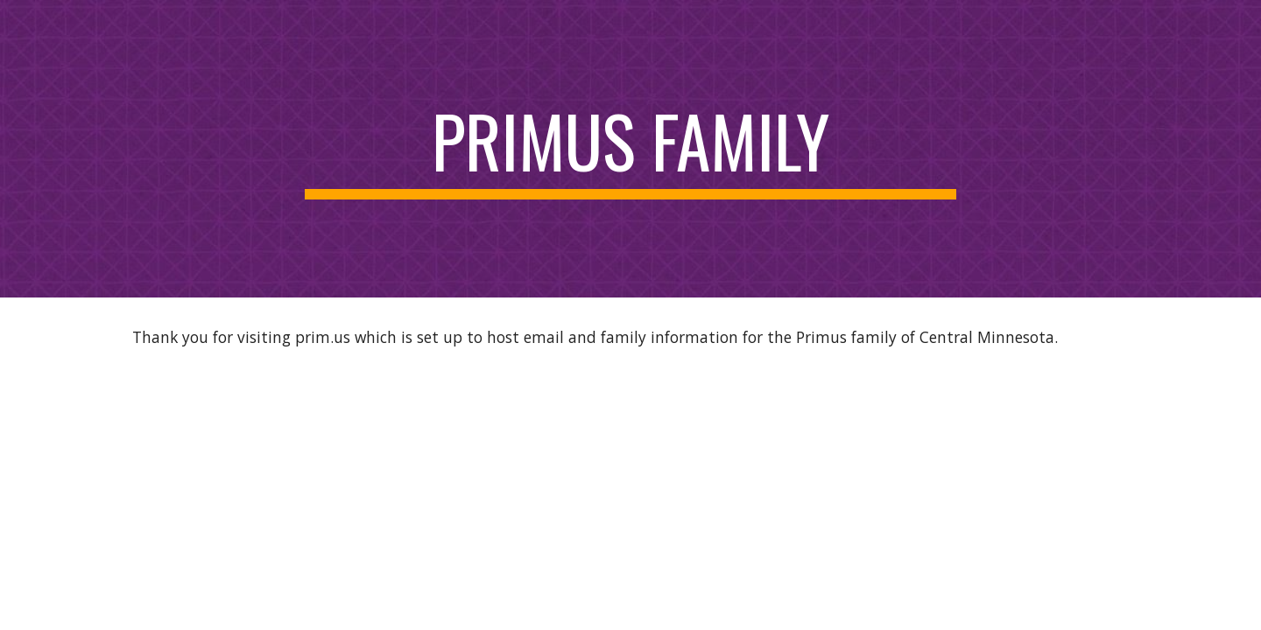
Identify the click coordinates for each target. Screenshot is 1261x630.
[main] (630, 148)
